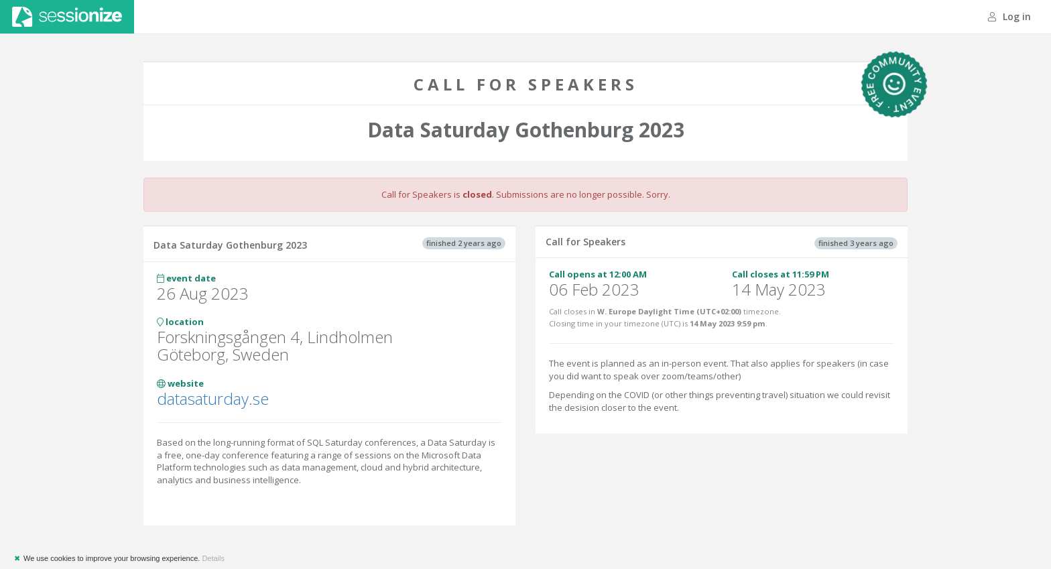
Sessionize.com (67, 17)
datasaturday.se (213, 398)
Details (213, 558)
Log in (1009, 16)
